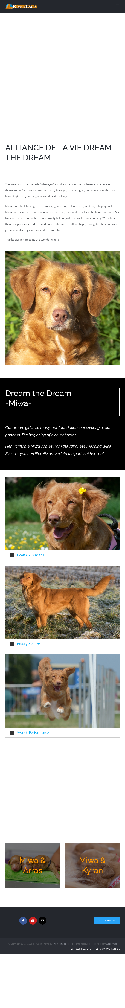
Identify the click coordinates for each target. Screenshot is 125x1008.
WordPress (111, 943)
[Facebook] (23, 921)
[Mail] (42, 921)
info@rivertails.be (108, 948)
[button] (62, 555)
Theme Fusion (59, 943)
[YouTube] (33, 921)
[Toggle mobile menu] (118, 6)
